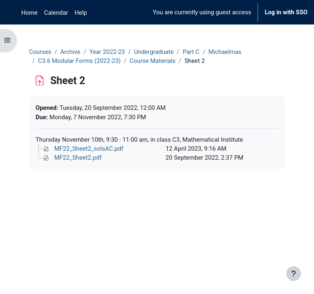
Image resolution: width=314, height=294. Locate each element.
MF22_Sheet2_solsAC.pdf (88, 148)
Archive (70, 52)
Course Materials (152, 61)
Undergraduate (154, 52)
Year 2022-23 (107, 52)
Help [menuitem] (81, 12)
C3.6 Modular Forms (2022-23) (79, 61)
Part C (191, 52)
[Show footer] (293, 273)
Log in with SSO (286, 12)
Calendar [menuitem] (56, 12)
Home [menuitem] (29, 12)
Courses (40, 52)
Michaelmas (225, 52)
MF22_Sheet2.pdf (78, 157)
